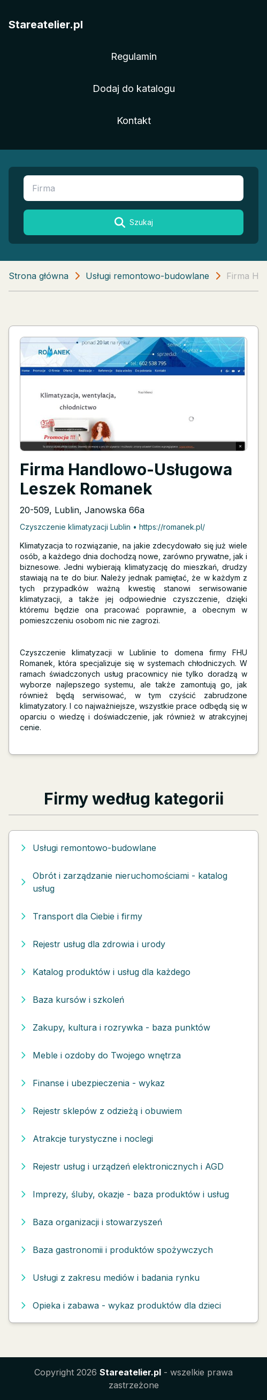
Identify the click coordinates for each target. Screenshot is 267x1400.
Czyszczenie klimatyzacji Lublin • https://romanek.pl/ (112, 526)
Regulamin (134, 56)
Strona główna (38, 275)
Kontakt (134, 120)
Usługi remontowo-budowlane (147, 275)
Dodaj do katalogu (134, 88)
